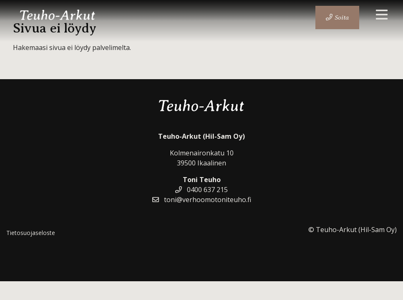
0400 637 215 (201, 189)
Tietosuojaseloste (30, 233)
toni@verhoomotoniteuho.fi (201, 199)
